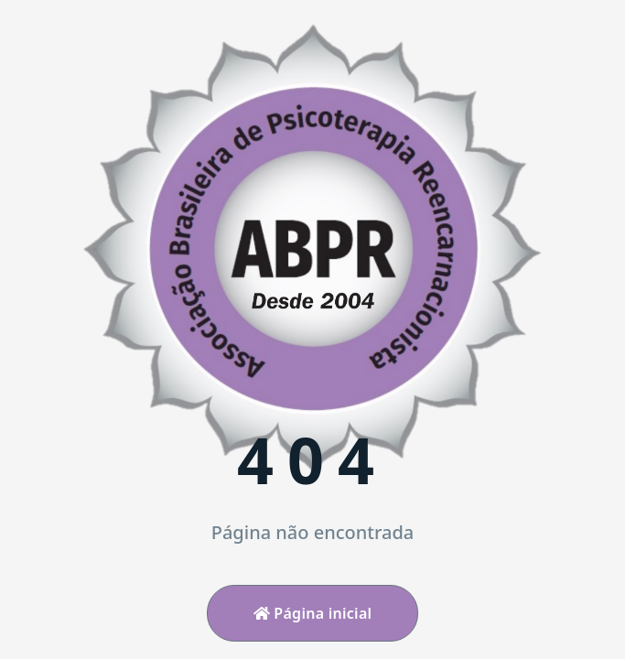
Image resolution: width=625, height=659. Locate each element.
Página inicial (312, 613)
